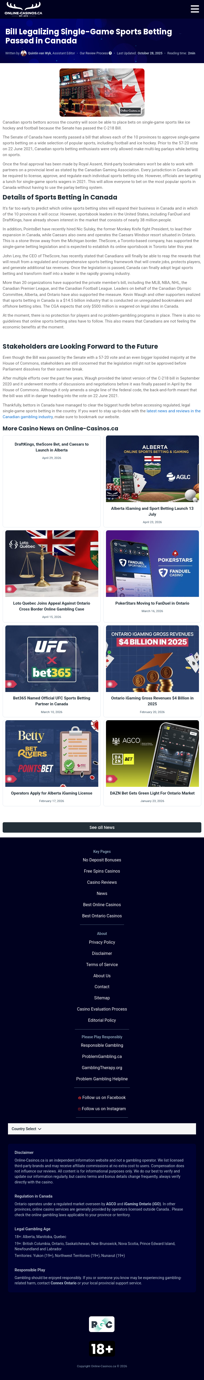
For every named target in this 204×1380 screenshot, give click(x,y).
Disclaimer (102, 953)
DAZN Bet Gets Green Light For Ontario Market (152, 793)
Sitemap (102, 997)
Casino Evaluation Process (102, 1009)
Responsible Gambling (102, 1045)
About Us (101, 975)
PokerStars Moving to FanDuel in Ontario (152, 603)
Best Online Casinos (102, 904)
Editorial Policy (102, 1020)
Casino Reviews (102, 882)
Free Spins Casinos (102, 871)
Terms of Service (102, 964)
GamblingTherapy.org (102, 1067)
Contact (102, 986)
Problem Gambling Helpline (102, 1078)
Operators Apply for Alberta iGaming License (51, 793)
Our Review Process (96, 53)
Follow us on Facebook (102, 1097)
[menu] (195, 9)
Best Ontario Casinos (102, 915)
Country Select (26, 1129)
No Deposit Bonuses (102, 859)
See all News (102, 827)
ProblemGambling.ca (102, 1056)
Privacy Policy (102, 942)
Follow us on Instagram (102, 1108)
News (102, 893)
